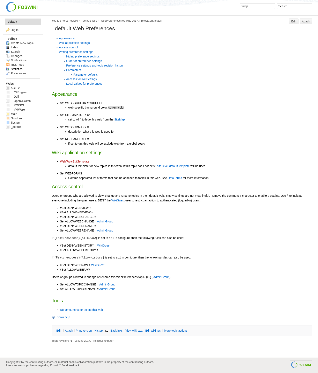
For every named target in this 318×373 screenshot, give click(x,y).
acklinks (116, 330)
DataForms (175, 178)
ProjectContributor (150, 20)
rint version (84, 330)
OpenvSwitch (18, 101)
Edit (293, 21)
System (13, 122)
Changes (14, 56)
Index (12, 47)
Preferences (16, 73)
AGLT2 (13, 88)
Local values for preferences (84, 83)
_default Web (89, 20)
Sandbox (14, 118)
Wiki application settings (74, 42)
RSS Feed (15, 64)
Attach (306, 21)
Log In (14, 30)
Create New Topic (20, 43)
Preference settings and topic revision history (95, 65)
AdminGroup (105, 221)
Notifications (16, 60)
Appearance (67, 38)
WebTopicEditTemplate (74, 161)
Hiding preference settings (83, 56)
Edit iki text (153, 330)
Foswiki (73, 20)
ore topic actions (175, 330)
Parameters (73, 70)
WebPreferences (111, 20)
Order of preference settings (84, 61)
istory (99, 330)
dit (59, 330)
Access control (68, 47)
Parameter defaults (85, 74)
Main (11, 114)
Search (13, 51)
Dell (12, 96)
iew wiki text (134, 330)
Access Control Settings (81, 79)
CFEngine (16, 92)
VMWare (15, 109)
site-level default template (173, 166)
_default (11, 21)
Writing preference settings (76, 52)
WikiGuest (118, 200)
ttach (69, 330)
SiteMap (119, 119)
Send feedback (70, 365)
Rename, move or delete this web (81, 309)
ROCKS (15, 105)
